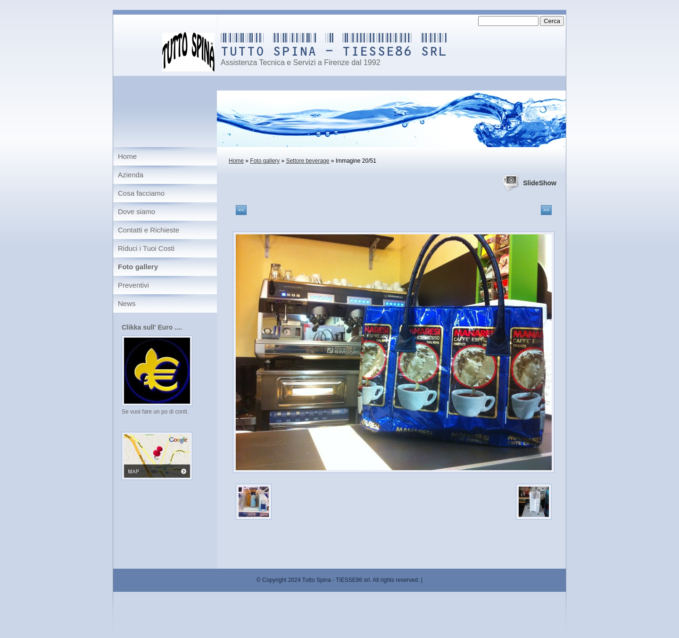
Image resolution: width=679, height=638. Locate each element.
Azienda (130, 175)
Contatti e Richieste (148, 230)
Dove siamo (136, 211)
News (127, 303)
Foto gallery (265, 160)
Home (236, 160)
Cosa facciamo (141, 193)
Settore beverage (307, 160)
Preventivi (133, 285)
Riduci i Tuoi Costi (146, 248)
